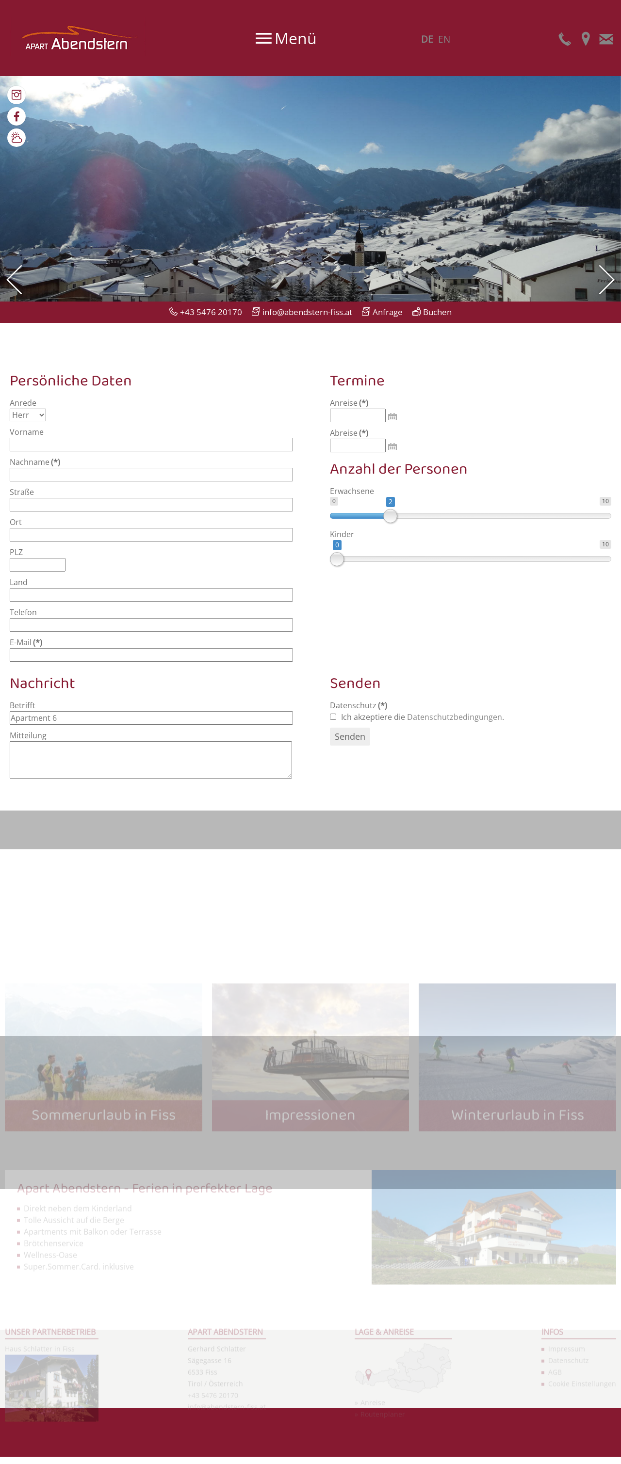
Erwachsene (352, 491)
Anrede (23, 403)
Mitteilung (28, 735)
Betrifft (22, 705)
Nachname (35, 462)
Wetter (16, 137)
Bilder (16, 95)
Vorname (27, 432)
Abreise (349, 433)
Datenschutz (358, 705)
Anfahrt (585, 38)
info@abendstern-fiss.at (307, 312)
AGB (555, 1448)
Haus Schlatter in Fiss (40, 1425)
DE (427, 39)
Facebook (16, 116)
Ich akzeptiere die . (417, 717)
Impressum (566, 1425)
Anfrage (388, 312)
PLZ (16, 552)
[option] (310, 189)
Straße (22, 492)
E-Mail (606, 38)
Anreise (349, 403)
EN (444, 39)
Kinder (342, 534)
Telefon (565, 38)
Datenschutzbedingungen (454, 717)
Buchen (437, 312)
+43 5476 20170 (211, 312)
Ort (16, 522)
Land (19, 582)
